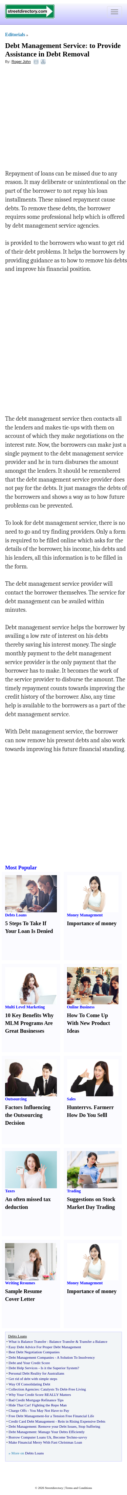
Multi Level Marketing (25, 1007)
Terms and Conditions (78, 1488)
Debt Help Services (23, 1368)
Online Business (81, 1007)
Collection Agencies (23, 1389)
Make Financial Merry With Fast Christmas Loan (45, 1442)
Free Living (77, 1389)
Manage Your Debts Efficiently (61, 1432)
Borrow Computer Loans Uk (29, 1437)
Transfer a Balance (93, 1341)
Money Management (85, 915)
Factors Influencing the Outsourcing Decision (27, 1115)
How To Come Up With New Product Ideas (88, 1023)
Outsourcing (16, 1099)
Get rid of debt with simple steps (32, 1379)
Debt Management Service (45, 46)
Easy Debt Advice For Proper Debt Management (44, 1347)
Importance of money (92, 923)
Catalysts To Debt (54, 1389)
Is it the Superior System (59, 1368)
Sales (71, 1099)
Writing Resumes (20, 1283)
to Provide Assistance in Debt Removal (63, 50)
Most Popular (21, 867)
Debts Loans (16, 915)
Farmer (102, 1107)
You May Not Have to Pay (49, 1410)
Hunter (75, 1107)
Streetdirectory (54, 1488)
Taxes (10, 1191)
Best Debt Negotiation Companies (34, 1352)
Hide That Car (19, 1405)
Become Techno (65, 1437)
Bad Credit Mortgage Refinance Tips (36, 1400)
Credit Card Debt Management (31, 1421)
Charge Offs (17, 1410)
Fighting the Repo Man (49, 1405)
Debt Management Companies (31, 1357)
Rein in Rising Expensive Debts (81, 1421)
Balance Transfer (62, 1341)
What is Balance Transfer (27, 1341)
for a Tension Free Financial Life (69, 1416)
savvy (83, 1437)
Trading (74, 1191)
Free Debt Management (26, 1416)
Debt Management (22, 1426)
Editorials (15, 34)
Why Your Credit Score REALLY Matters (39, 1395)
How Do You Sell (86, 1115)
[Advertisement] (60, 118)
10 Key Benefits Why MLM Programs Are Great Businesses (29, 1023)
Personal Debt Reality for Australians (36, 1373)
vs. (89, 1107)
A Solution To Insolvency (76, 1357)
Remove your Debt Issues (57, 1426)
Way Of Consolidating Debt (29, 1384)
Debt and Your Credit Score (29, 1363)
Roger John (21, 62)
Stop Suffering (89, 1426)
